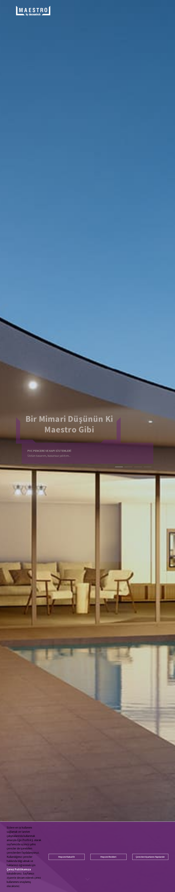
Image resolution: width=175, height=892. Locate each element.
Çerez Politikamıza (19, 869)
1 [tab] (119, 465)
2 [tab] (128, 465)
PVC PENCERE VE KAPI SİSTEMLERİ (49, 447)
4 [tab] (147, 465)
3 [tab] (138, 465)
